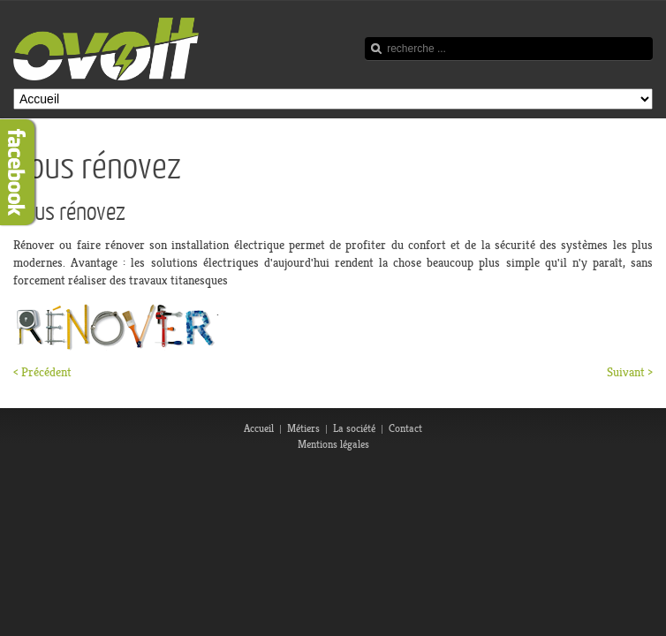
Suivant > (630, 372)
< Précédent (42, 372)
